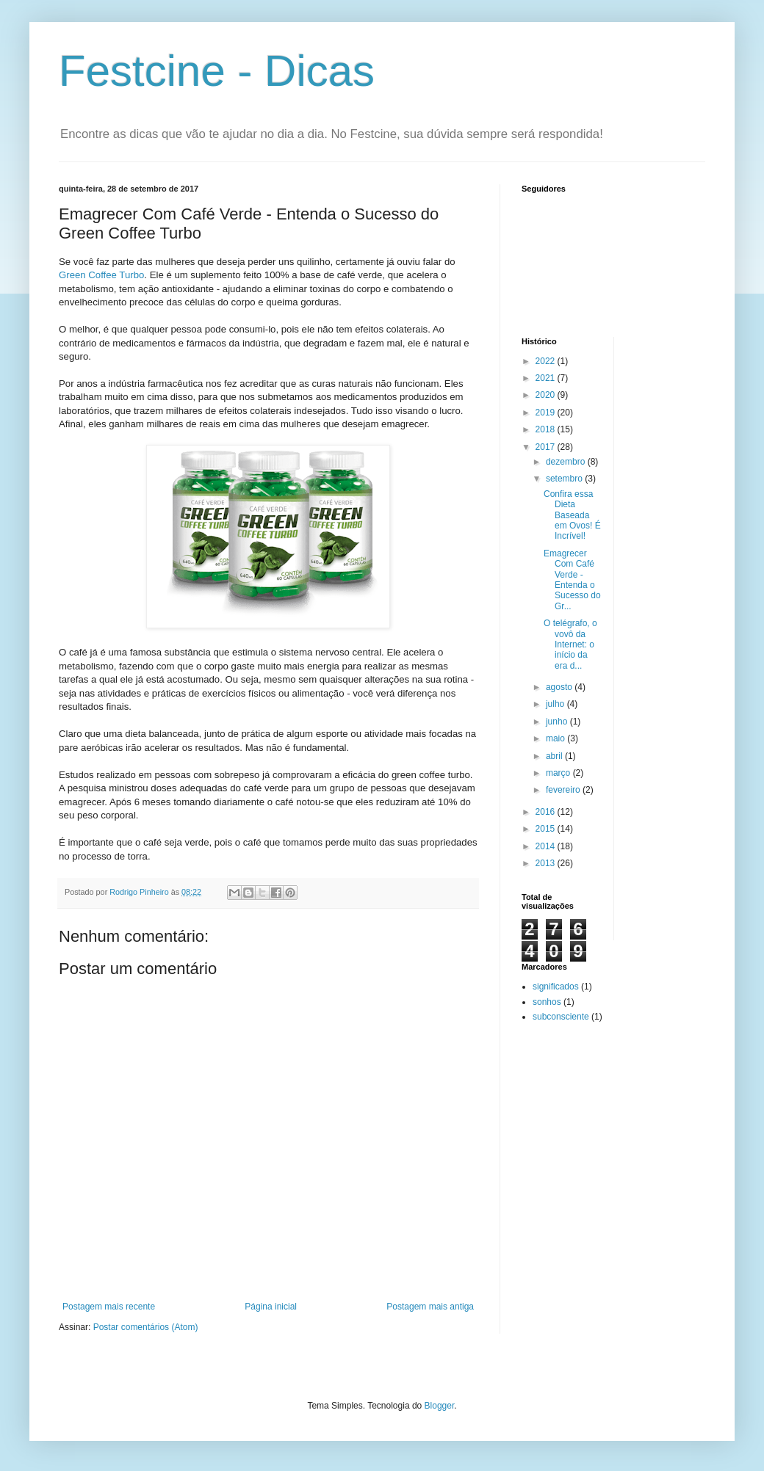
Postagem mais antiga (430, 1306)
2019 (547, 412)
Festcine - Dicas (217, 70)
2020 (547, 395)
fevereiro (564, 790)
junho (558, 721)
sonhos (547, 1002)
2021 (547, 378)
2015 (547, 829)
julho (556, 704)
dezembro (567, 462)
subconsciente (561, 1016)
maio (556, 738)
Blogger (440, 1406)
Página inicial (271, 1306)
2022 (547, 361)
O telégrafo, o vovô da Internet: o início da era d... (570, 644)
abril (555, 756)
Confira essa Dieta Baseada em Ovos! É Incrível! (572, 515)
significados (556, 986)
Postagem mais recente (108, 1306)
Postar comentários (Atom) (145, 1327)
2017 (547, 447)
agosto (560, 687)
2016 (547, 812)
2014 (547, 846)
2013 (547, 863)
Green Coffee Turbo (101, 274)
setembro (565, 478)
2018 (547, 429)
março (559, 773)
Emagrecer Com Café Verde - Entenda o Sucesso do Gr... (572, 579)
